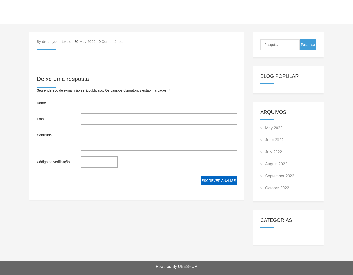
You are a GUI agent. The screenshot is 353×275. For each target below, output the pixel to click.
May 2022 (273, 128)
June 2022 (274, 140)
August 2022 (276, 164)
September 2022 (279, 176)
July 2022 (273, 152)
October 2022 (277, 188)
